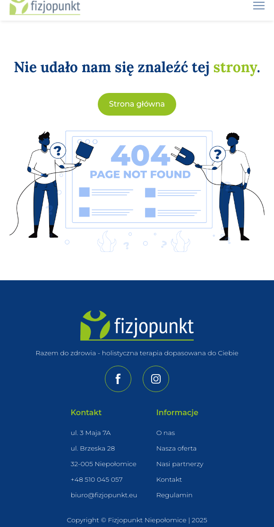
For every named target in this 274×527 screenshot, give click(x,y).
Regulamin (174, 495)
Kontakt (169, 479)
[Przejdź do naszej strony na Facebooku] (118, 379)
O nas (165, 432)
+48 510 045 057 (97, 479)
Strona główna (137, 104)
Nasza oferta (176, 448)
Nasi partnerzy (180, 464)
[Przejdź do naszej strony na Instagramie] (156, 379)
